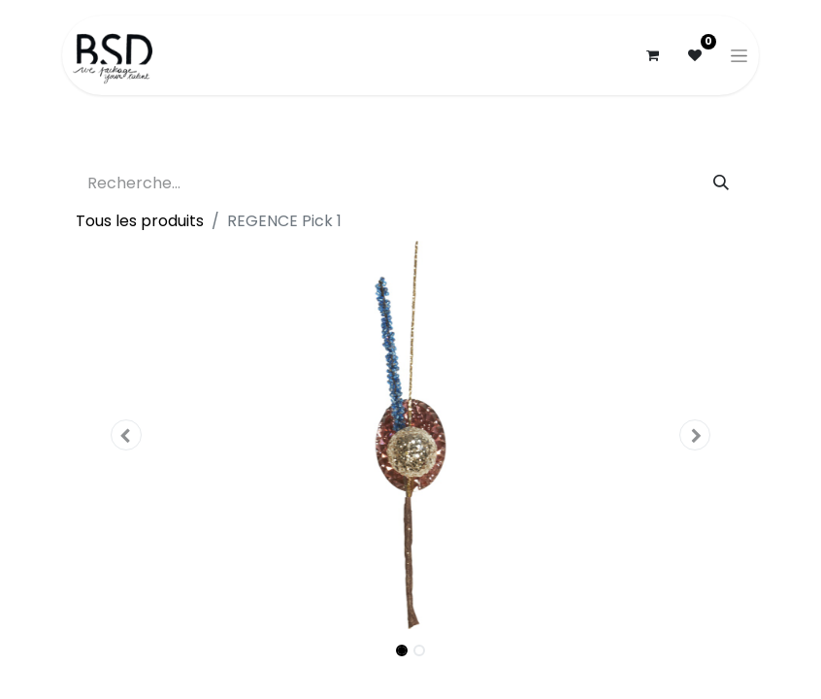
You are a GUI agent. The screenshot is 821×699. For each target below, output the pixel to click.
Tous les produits (140, 221)
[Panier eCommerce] (652, 55)
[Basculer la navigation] (739, 55)
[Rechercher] (721, 183)
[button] (126, 434)
